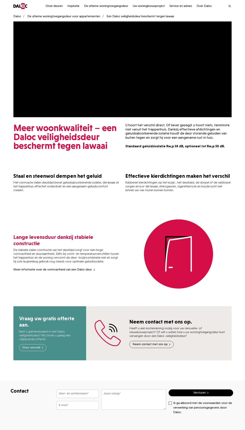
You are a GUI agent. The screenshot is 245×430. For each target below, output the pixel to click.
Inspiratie (73, 6)
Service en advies (180, 6)
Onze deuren (54, 6)
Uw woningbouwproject (149, 6)
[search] (225, 6)
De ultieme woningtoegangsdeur (106, 6)
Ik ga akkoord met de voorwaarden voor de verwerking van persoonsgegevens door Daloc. (200, 407)
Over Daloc (204, 6)
